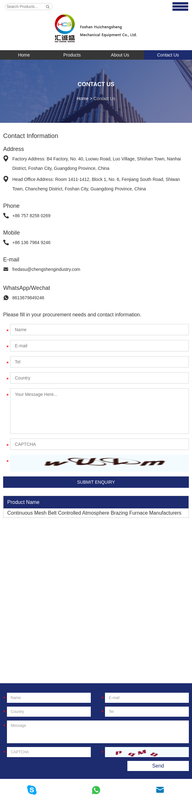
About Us (120, 54)
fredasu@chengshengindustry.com (46, 269)
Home (24, 54)
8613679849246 (28, 297)
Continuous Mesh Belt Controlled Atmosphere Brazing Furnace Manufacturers (94, 513)
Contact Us (168, 54)
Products (72, 54)
